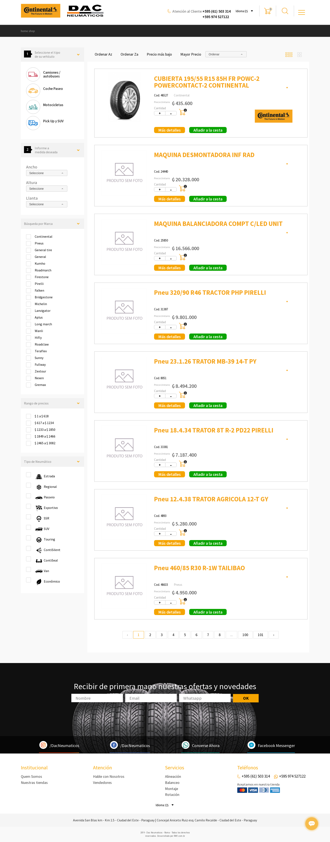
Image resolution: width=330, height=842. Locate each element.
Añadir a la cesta (207, 130)
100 (245, 634)
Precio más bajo (159, 54)
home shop (28, 31)
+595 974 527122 (215, 16)
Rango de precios (52, 403)
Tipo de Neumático (52, 461)
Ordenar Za (129, 54)
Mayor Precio (190, 54)
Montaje (171, 788)
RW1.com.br (179, 836)
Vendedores (102, 782)
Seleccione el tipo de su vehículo (52, 54)
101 (260, 634)
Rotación (172, 794)
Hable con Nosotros (108, 776)
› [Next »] (273, 634)
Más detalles (169, 130)
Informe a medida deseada (52, 150)
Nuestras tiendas (34, 782)
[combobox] (249, 10)
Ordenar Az (103, 54)
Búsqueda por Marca (52, 224)
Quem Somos (31, 776)
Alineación (173, 776)
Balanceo (172, 782)
